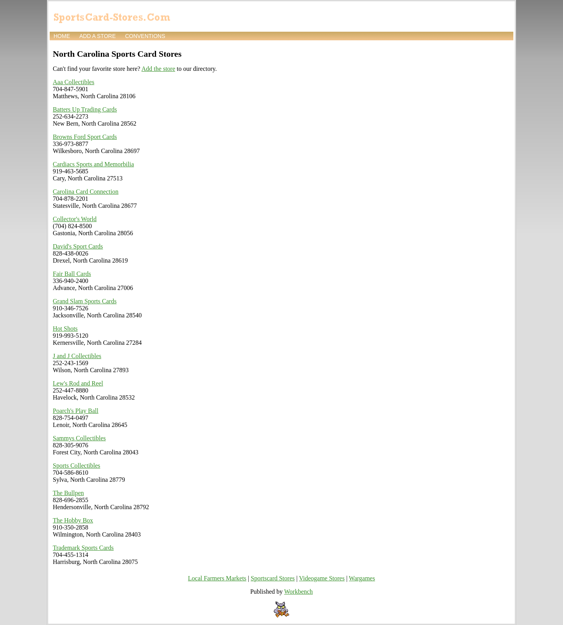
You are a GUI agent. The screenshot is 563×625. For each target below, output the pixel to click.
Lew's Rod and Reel (78, 383)
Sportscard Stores (272, 578)
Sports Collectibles (76, 465)
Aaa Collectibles (73, 82)
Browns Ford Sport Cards (85, 136)
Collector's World (75, 219)
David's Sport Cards (78, 246)
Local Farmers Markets (217, 578)
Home (62, 36)
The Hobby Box (73, 520)
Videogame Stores (322, 578)
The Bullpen (68, 493)
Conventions (145, 36)
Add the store (158, 68)
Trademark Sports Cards (83, 547)
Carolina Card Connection (85, 191)
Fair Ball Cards (72, 273)
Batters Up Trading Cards (85, 109)
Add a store (97, 36)
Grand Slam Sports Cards (85, 301)
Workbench (298, 591)
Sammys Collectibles (79, 438)
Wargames (362, 578)
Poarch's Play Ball (76, 410)
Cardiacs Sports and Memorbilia (93, 164)
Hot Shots (65, 328)
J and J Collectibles (77, 356)
